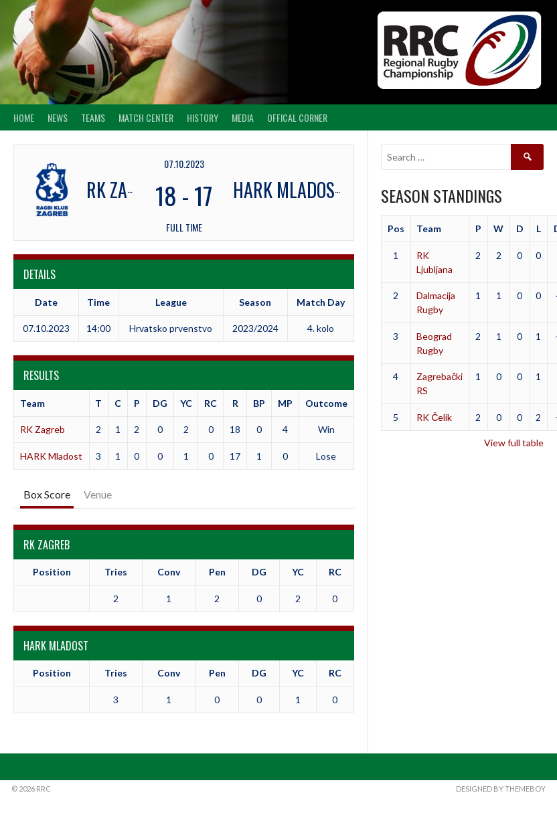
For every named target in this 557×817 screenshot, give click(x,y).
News (58, 117)
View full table (514, 442)
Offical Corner (297, 117)
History (202, 117)
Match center (145, 117)
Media (243, 117)
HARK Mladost (51, 456)
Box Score (46, 494)
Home (23, 117)
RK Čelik (434, 417)
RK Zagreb (42, 429)
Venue (98, 494)
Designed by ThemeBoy (501, 788)
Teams (93, 117)
